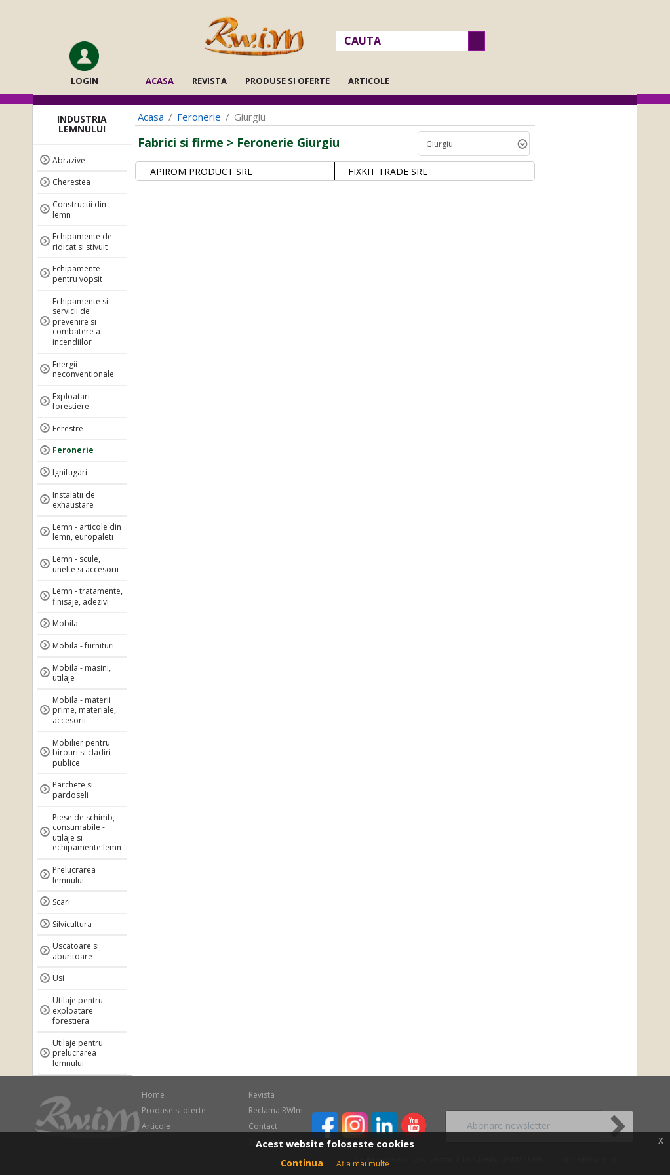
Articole (368, 81)
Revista (209, 81)
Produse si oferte (287, 81)
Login (84, 81)
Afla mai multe (362, 1163)
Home (153, 1094)
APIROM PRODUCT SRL (201, 171)
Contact (262, 1126)
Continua (302, 1163)
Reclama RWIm (275, 1110)
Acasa (164, 81)
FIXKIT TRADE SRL (387, 171)
